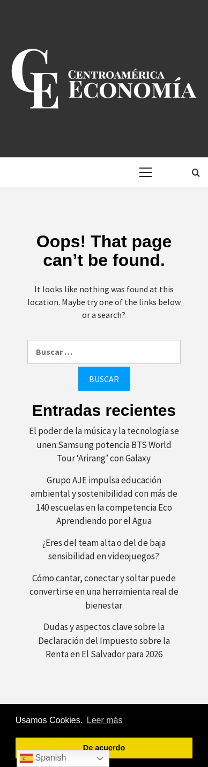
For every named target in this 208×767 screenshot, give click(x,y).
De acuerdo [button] (104, 747)
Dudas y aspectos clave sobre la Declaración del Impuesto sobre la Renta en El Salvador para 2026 (104, 640)
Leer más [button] (105, 720)
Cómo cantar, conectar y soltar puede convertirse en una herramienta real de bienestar (104, 591)
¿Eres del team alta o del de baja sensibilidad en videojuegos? (104, 550)
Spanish (43, 758)
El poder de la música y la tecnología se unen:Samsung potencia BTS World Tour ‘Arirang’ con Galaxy (104, 444)
